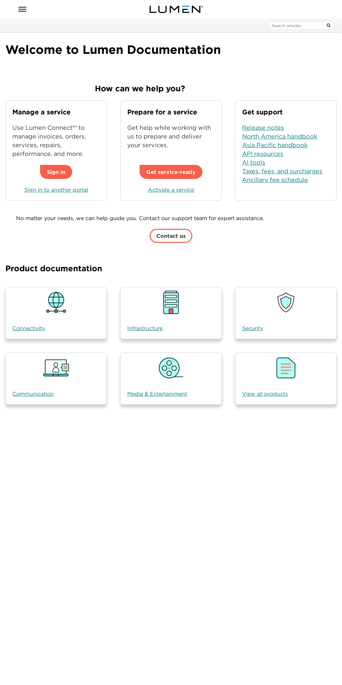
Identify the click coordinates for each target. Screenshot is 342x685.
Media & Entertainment (157, 393)
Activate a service (171, 189)
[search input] (301, 25)
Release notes (263, 127)
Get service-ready (171, 172)
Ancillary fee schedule (275, 180)
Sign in (56, 172)
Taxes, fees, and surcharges (282, 171)
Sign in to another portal (56, 189)
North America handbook (279, 136)
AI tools (253, 162)
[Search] (329, 25)
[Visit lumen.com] (176, 9)
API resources (262, 154)
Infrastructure (145, 328)
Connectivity (28, 328)
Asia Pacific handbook (275, 145)
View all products (265, 393)
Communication (33, 393)
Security (252, 328)
